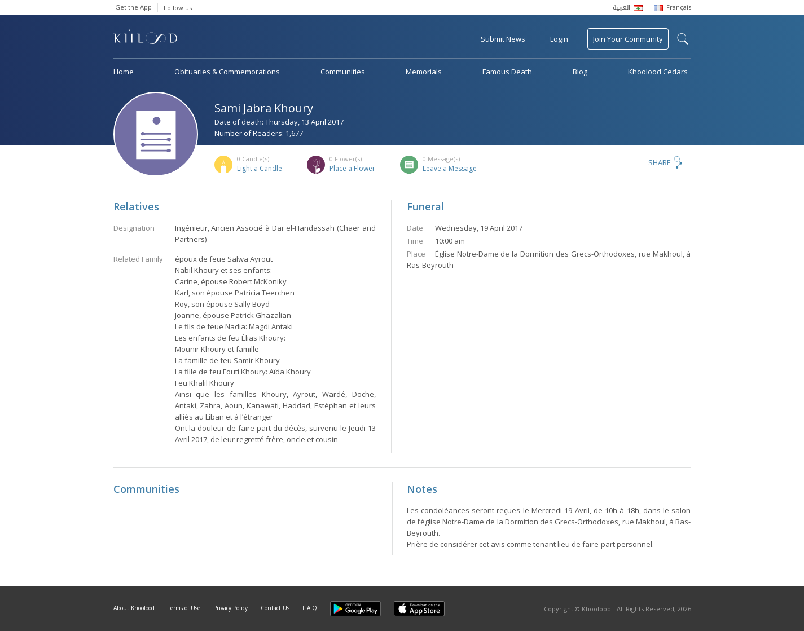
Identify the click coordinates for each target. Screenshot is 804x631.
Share (659, 162)
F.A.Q (309, 608)
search (682, 39)
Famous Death (507, 72)
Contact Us (275, 608)
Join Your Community (628, 39)
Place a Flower (352, 168)
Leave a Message (450, 168)
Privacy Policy (230, 608)
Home (123, 72)
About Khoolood (134, 608)
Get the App (133, 7)
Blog (580, 72)
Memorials (424, 72)
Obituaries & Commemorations (227, 72)
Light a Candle (259, 168)
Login (559, 39)
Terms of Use (184, 608)
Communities (342, 72)
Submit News (503, 39)
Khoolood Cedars (658, 72)
